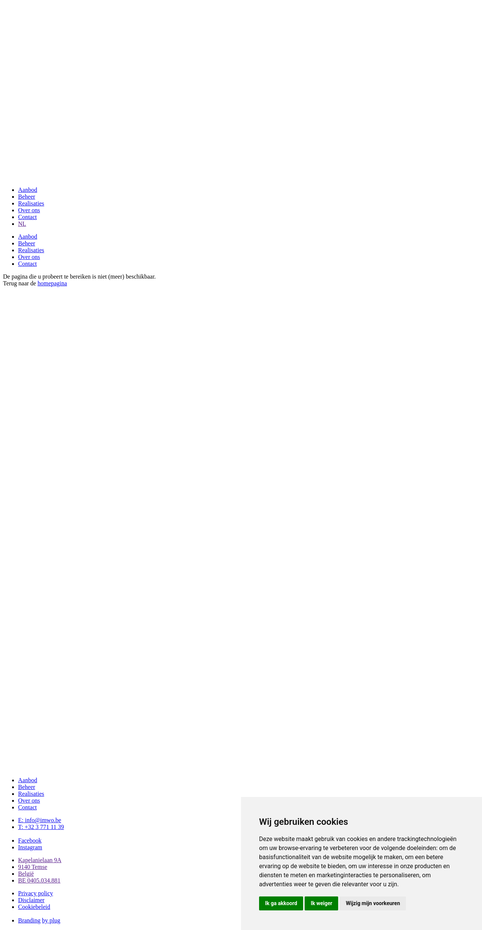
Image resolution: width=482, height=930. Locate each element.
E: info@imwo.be (39, 820)
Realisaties (31, 203)
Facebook (29, 840)
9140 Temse (32, 867)
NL (22, 224)
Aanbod (27, 190)
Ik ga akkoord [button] (281, 903)
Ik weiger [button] (321, 903)
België (26, 873)
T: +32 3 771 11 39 (41, 827)
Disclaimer (31, 900)
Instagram (30, 847)
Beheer (26, 196)
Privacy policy (35, 893)
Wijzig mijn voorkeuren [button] (373, 903)
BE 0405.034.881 (39, 880)
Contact (27, 217)
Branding (29, 920)
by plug (51, 920)
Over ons (29, 210)
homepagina (52, 283)
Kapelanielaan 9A (39, 860)
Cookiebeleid (34, 907)
